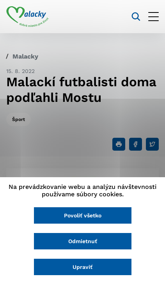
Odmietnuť (82, 241)
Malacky (25, 56)
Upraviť (82, 267)
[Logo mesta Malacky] (27, 16)
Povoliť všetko (82, 215)
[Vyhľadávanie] (135, 16)
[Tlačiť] (118, 144)
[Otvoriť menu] (153, 16)
